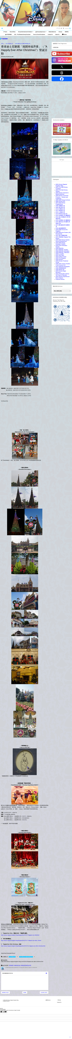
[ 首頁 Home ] (48, 1000)
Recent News (12, 31)
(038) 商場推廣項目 (61, 268)
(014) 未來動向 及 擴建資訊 (63, 215)
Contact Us (50, 34)
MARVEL (67, 31)
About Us (57, 34)
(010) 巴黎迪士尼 (60, 209)
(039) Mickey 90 (60, 269)
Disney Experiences (41, 31)
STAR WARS (8, 34)
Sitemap (59, 1000)
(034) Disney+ (59, 259)
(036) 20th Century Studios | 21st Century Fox (63, 264)
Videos (64, 34)
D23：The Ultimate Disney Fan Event (22, 34)
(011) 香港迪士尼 (9, 43)
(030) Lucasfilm (60, 254)
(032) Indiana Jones (61, 256)
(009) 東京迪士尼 (60, 207)
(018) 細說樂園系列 (61, 228)
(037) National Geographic (63, 266)
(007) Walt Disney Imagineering (60, 203)
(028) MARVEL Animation (62, 251)
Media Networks (52, 31)
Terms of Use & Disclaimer (39, 34)
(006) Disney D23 (60, 201)
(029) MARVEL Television (62, 252)
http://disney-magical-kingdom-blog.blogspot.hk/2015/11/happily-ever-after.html (20, 935)
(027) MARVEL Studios (62, 249)
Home (5, 31)
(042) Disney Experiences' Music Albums (63, 277)
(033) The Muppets (61, 258)
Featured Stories (60, 279)
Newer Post (5, 992)
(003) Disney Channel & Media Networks (62, 193)
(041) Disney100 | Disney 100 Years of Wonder (62, 274)
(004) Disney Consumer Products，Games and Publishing (62, 197)
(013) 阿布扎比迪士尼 (61, 213)
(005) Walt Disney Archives (63, 200)
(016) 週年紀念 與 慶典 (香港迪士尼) (22, 43)
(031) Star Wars (60, 255)
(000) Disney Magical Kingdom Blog (61, 185)
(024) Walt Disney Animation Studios (60, 243)
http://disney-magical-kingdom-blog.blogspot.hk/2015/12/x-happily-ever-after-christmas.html (23, 946)
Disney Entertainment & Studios (25, 31)
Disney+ (60, 31)
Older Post (44, 992)
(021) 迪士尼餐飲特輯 (61, 235)
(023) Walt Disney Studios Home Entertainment (63, 240)
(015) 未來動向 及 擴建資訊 (63, 220)
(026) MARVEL (60, 248)
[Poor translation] (5, 1012)
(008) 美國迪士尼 (60, 205)
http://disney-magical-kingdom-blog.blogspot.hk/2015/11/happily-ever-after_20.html (21, 940)
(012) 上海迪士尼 (60, 212)
